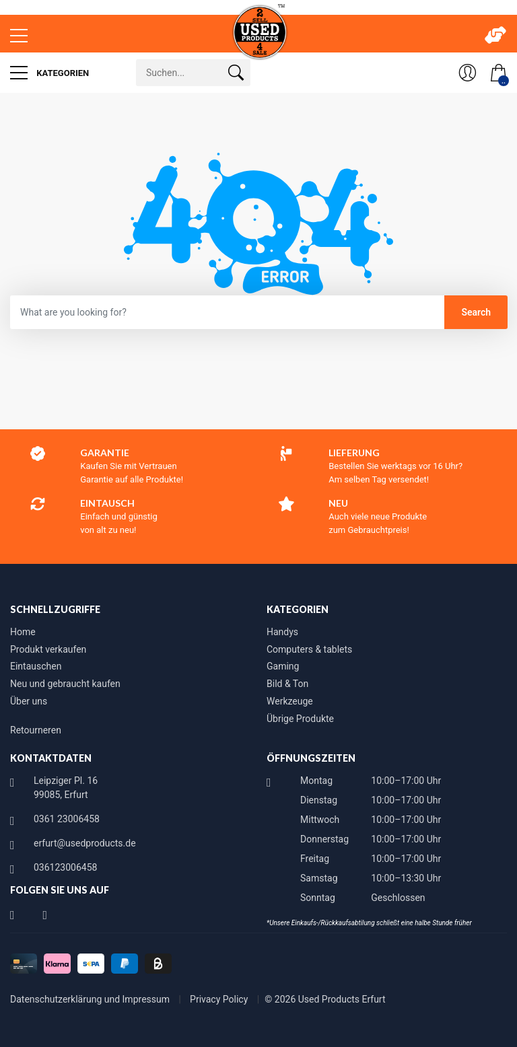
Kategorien (49, 72)
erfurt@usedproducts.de (85, 843)
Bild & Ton (287, 683)
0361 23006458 (67, 819)
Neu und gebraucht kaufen (65, 683)
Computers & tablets (309, 649)
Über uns (28, 701)
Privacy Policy (220, 999)
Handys (282, 631)
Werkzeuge (290, 701)
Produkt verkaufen (48, 649)
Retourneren (35, 730)
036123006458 (65, 867)
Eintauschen (35, 666)
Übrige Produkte (300, 718)
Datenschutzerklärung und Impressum (91, 999)
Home (23, 631)
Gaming (283, 666)
